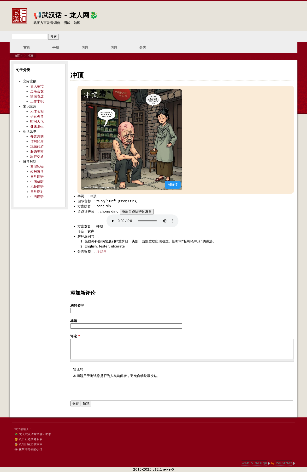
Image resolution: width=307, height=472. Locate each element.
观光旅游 (37, 146)
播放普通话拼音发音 (137, 211)
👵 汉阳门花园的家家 (28, 444)
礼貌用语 (37, 187)
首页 (26, 47)
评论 (75, 336)
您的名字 (77, 305)
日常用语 (37, 177)
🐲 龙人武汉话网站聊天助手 (32, 434)
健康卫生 (37, 126)
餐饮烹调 (37, 136)
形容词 (101, 251)
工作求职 (37, 101)
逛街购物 (37, 167)
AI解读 (173, 184)
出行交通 (37, 156)
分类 (142, 47)
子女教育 (37, 116)
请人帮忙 (37, 86)
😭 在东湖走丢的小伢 (28, 449)
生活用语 (37, 197)
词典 (84, 47)
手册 (55, 47)
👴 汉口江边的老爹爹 (28, 439)
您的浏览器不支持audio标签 (142, 220)
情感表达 (37, 96)
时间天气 (37, 121)
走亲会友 (37, 91)
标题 (73, 321)
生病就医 (37, 182)
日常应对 (37, 192)
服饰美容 (37, 151)
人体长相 (37, 111)
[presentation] (109, 387)
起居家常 (37, 172)
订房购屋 (37, 141)
